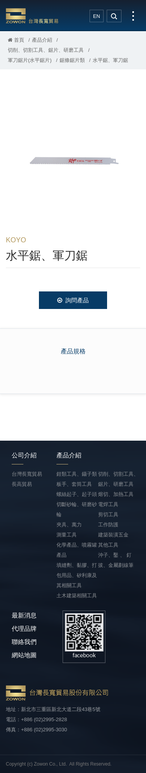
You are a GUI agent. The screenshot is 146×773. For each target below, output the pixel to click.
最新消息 (24, 615)
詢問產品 (73, 300)
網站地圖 (24, 655)
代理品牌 (24, 628)
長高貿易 (22, 484)
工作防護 (108, 525)
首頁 (16, 40)
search (114, 16)
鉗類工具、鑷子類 (76, 474)
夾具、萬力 (69, 525)
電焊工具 (108, 504)
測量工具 (66, 535)
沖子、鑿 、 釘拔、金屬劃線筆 (116, 560)
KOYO (16, 240)
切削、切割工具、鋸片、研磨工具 (46, 50)
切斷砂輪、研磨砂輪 (76, 509)
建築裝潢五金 (113, 535)
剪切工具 (108, 514)
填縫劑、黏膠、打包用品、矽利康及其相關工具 (76, 575)
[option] (73, 156)
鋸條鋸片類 (72, 60)
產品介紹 (42, 40)
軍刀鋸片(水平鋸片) (30, 60)
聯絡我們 (24, 642)
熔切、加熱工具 (116, 494)
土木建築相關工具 (76, 595)
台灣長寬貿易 (32, 15)
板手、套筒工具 (74, 484)
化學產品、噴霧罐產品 (76, 550)
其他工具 (108, 545)
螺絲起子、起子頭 (76, 494)
